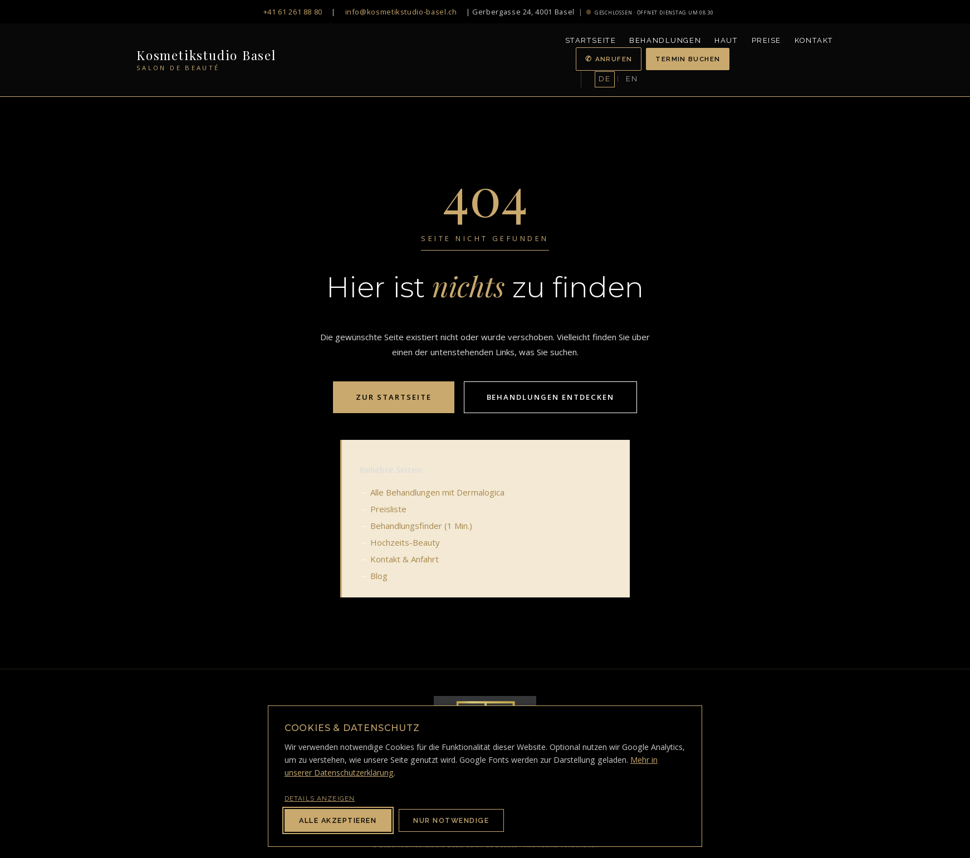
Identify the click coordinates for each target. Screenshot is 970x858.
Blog (379, 575)
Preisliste (388, 508)
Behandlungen (665, 40)
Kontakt (814, 40)
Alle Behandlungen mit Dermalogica (437, 492)
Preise (766, 40)
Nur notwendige (451, 820)
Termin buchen (687, 59)
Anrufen (614, 59)
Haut (726, 40)
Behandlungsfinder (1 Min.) (421, 525)
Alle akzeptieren (337, 820)
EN (632, 79)
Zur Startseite (394, 397)
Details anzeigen (320, 798)
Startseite (590, 40)
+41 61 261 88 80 (292, 12)
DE (604, 79)
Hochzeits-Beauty (405, 542)
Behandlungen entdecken (550, 397)
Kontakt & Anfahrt (404, 559)
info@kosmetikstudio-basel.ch (401, 12)
